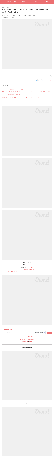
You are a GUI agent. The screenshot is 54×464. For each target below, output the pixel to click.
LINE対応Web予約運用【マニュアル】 (10, 100)
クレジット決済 (16, 1)
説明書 (30, 341)
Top (2, 1)
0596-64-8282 (30, 267)
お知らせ (22, 336)
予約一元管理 (34, 1)
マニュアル (27, 336)
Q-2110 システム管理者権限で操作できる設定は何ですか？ (15, 89)
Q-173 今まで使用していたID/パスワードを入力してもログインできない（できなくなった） (22, 97)
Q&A (47, 1)
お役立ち (24, 341)
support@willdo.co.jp (29, 269)
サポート (41, 1)
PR (27, 341)
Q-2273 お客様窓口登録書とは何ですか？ (11, 94)
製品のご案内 (8, 1)
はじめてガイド (23, 339)
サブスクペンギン (25, 1)
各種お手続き (31, 339)
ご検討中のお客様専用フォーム (13, 271)
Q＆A (32, 336)
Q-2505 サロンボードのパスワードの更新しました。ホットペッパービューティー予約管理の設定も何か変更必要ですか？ (27, 91)
